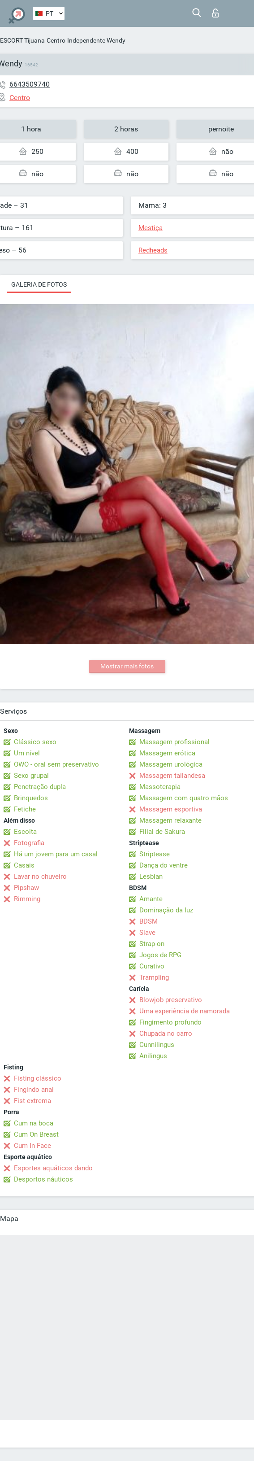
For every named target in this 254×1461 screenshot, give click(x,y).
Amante (151, 899)
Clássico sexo (35, 742)
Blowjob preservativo (170, 1000)
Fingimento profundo (170, 1022)
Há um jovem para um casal (56, 854)
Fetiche (25, 809)
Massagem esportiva (170, 809)
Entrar (215, 13)
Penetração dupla (40, 787)
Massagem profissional (174, 742)
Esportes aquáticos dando (53, 1168)
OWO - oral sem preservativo (56, 764)
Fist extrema (32, 1101)
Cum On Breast (36, 1134)
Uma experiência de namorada (184, 1011)
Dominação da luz (166, 910)
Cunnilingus (156, 1045)
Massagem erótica (167, 753)
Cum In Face (32, 1146)
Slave (147, 933)
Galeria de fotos (39, 284)
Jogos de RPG (160, 955)
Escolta (25, 832)
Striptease (154, 854)
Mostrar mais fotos (127, 666)
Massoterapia (160, 787)
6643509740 (29, 84)
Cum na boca (33, 1123)
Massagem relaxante (170, 820)
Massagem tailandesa (172, 776)
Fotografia (29, 843)
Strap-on (151, 944)
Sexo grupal (31, 776)
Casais (24, 865)
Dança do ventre (163, 865)
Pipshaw (26, 888)
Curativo (151, 966)
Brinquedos (31, 798)
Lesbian (151, 876)
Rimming (27, 899)
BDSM (148, 921)
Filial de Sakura (162, 832)
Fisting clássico (37, 1078)
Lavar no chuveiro (40, 876)
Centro (56, 40)
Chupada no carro (165, 1033)
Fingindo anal (34, 1090)
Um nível (27, 753)
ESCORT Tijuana (22, 40)
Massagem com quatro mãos (183, 798)
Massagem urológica (170, 764)
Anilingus (153, 1056)
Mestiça (150, 228)
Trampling (154, 977)
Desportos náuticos (43, 1179)
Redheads (153, 250)
